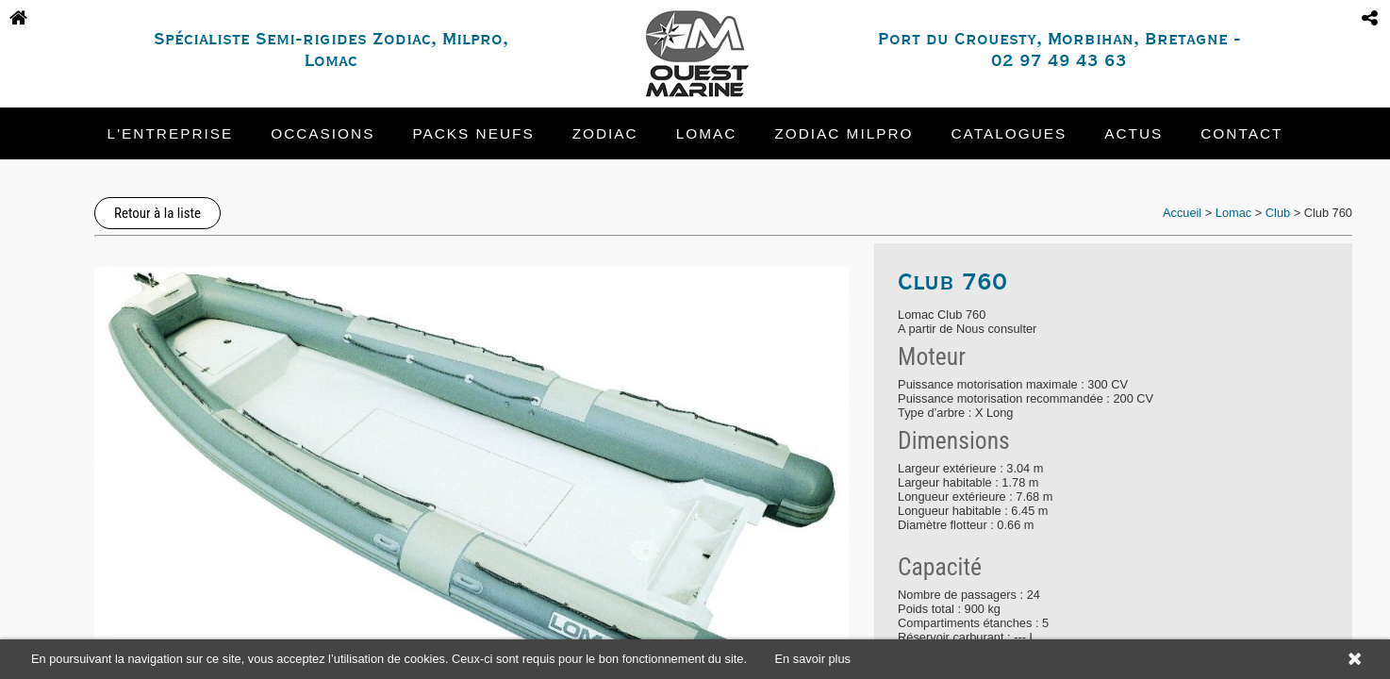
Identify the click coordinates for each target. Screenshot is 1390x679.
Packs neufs (473, 133)
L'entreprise (171, 133)
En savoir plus (813, 659)
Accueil (1182, 213)
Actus (1133, 133)
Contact (1241, 133)
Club (1278, 213)
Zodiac (605, 133)
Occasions (322, 133)
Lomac (706, 133)
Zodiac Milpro (843, 133)
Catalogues (1009, 133)
